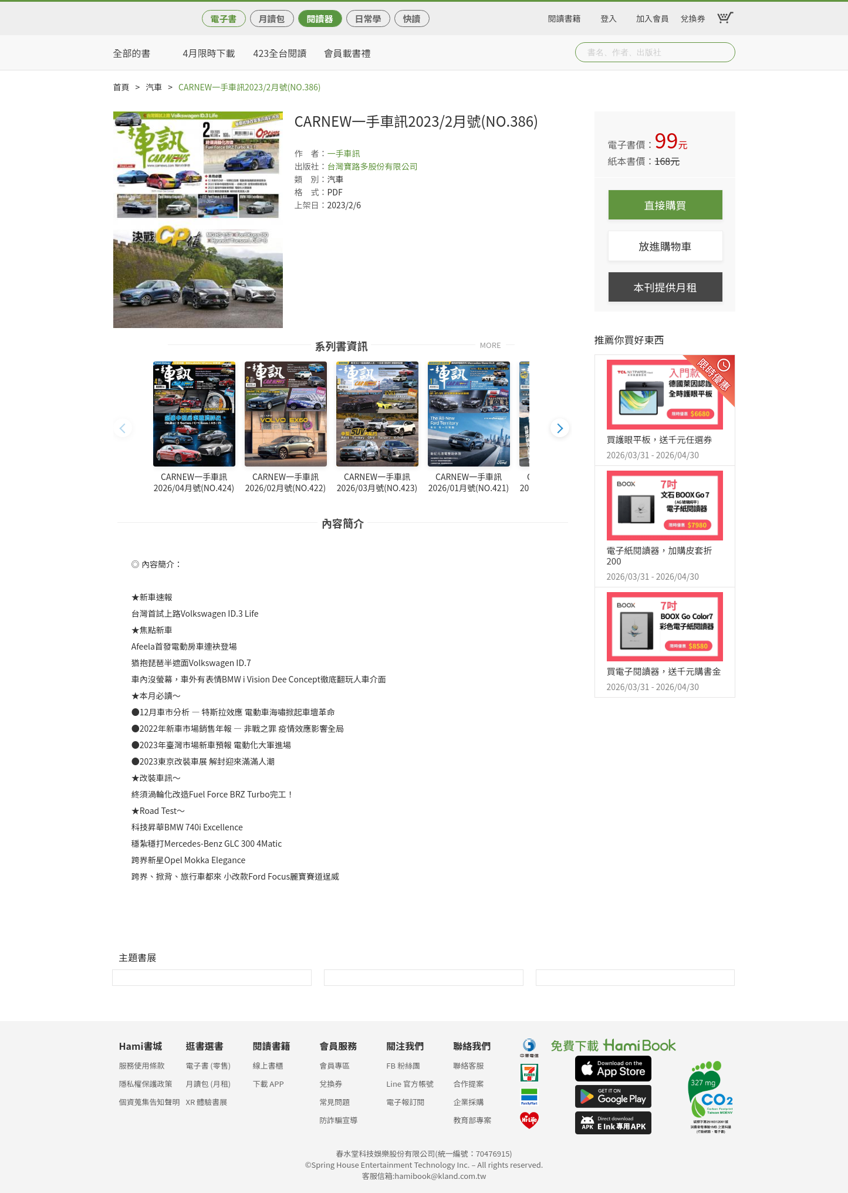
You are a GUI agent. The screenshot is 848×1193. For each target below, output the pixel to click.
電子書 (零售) (208, 1065)
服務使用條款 (142, 1065)
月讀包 (271, 18)
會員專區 (334, 1065)
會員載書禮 (347, 53)
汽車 (154, 87)
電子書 (223, 18)
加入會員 (652, 16)
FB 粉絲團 (403, 1065)
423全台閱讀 (280, 53)
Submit (725, 52)
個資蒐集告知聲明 (149, 1101)
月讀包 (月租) (208, 1083)
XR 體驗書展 (206, 1101)
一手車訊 (343, 153)
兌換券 (693, 16)
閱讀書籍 (564, 16)
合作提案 (468, 1083)
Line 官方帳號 (410, 1083)
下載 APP (267, 1083)
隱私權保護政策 (146, 1083)
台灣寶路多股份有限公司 (372, 166)
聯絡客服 (468, 1065)
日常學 (367, 18)
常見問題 (334, 1101)
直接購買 (665, 204)
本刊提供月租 (665, 287)
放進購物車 (665, 246)
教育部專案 (472, 1120)
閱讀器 (319, 18)
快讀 (411, 18)
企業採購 (468, 1101)
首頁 (121, 87)
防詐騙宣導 (338, 1120)
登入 (608, 16)
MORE (490, 344)
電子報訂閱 (405, 1101)
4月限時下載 (209, 53)
